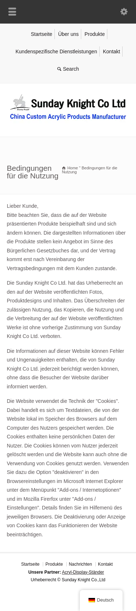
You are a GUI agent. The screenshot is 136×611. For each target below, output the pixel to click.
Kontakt (111, 51)
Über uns (68, 34)
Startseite (41, 34)
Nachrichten (80, 564)
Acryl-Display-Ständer (83, 572)
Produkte (95, 34)
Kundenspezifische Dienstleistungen (56, 51)
